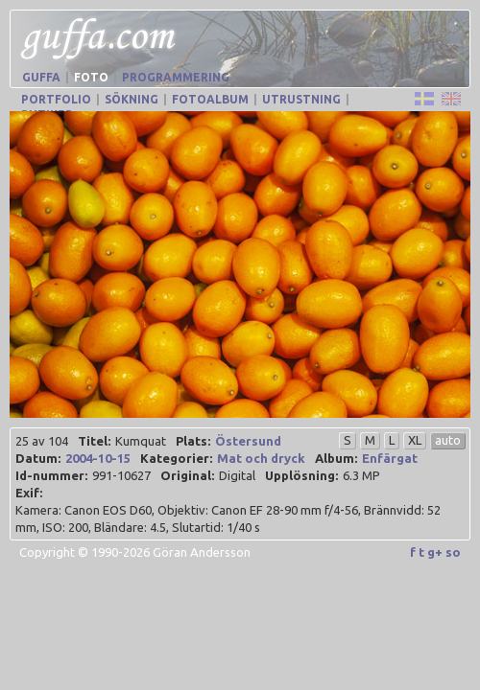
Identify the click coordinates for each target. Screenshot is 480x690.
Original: (187, 475)
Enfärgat (390, 458)
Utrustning (301, 99)
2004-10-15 (98, 458)
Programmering (175, 77)
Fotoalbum (210, 99)
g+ (435, 552)
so (453, 552)
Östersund (248, 441)
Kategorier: (176, 458)
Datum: (37, 458)
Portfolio (56, 99)
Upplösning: (301, 475)
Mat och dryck (261, 458)
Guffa (41, 77)
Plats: (193, 441)
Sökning (131, 99)
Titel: (94, 441)
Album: (336, 458)
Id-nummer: (51, 475)
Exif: (28, 492)
